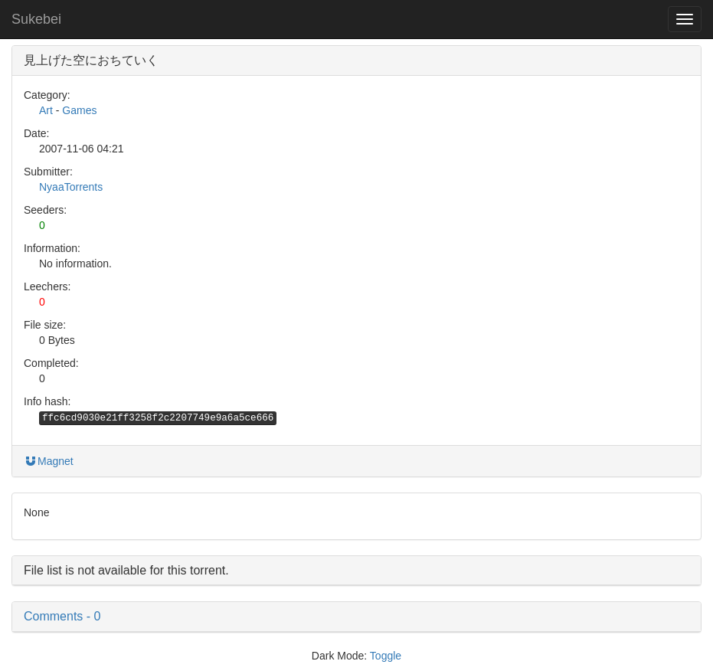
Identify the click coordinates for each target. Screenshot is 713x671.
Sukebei (36, 19)
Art (46, 110)
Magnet (49, 461)
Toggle (385, 656)
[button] (356, 617)
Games (79, 110)
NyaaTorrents (71, 187)
